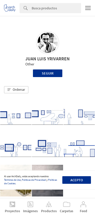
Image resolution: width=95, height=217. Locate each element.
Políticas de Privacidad (34, 180)
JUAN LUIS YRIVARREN (47, 59)
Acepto (76, 180)
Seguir (47, 73)
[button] (16, 89)
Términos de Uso (12, 180)
